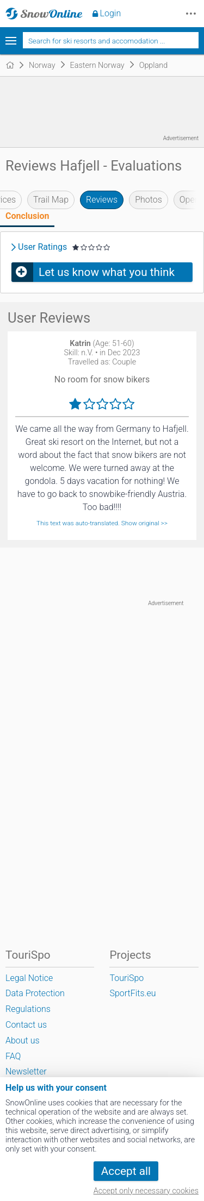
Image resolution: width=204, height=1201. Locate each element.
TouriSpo (126, 978)
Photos (148, 199)
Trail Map (51, 199)
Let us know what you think (107, 272)
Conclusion (27, 216)
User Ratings (42, 247)
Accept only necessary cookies (146, 1191)
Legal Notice (29, 978)
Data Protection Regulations (35, 1001)
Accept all (126, 1171)
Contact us (26, 1025)
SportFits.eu (132, 993)
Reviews (102, 199)
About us (22, 1040)
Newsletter (26, 1071)
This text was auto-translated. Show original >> (102, 523)
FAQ (13, 1056)
